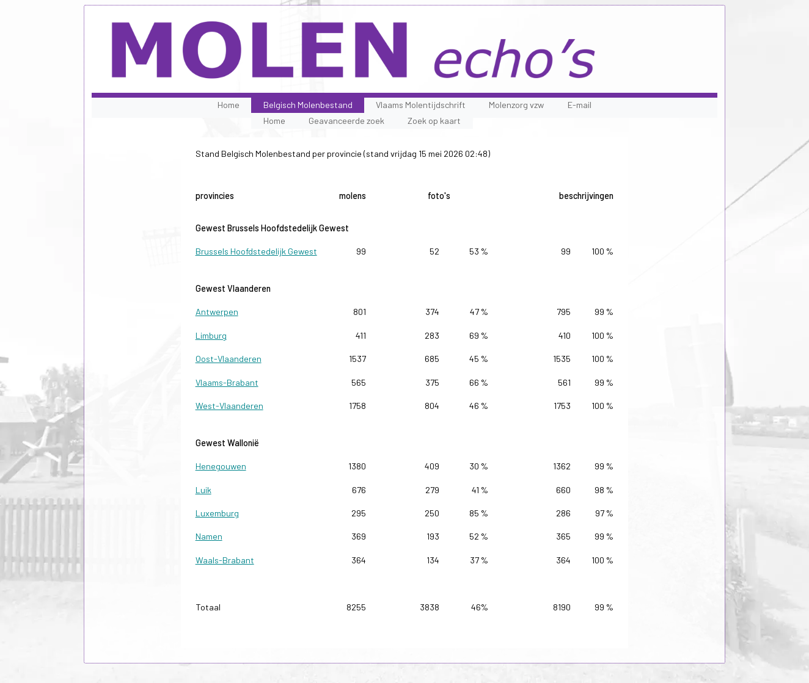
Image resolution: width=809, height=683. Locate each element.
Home (229, 104)
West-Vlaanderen (229, 405)
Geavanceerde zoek (346, 120)
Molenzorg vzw (516, 104)
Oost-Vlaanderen (229, 358)
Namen (209, 536)
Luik (203, 490)
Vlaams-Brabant (227, 382)
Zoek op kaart (434, 120)
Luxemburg (217, 513)
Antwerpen (217, 311)
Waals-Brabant (225, 560)
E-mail (579, 104)
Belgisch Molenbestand (308, 104)
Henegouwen (221, 466)
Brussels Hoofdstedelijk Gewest (256, 251)
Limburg (211, 335)
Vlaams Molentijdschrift (421, 104)
